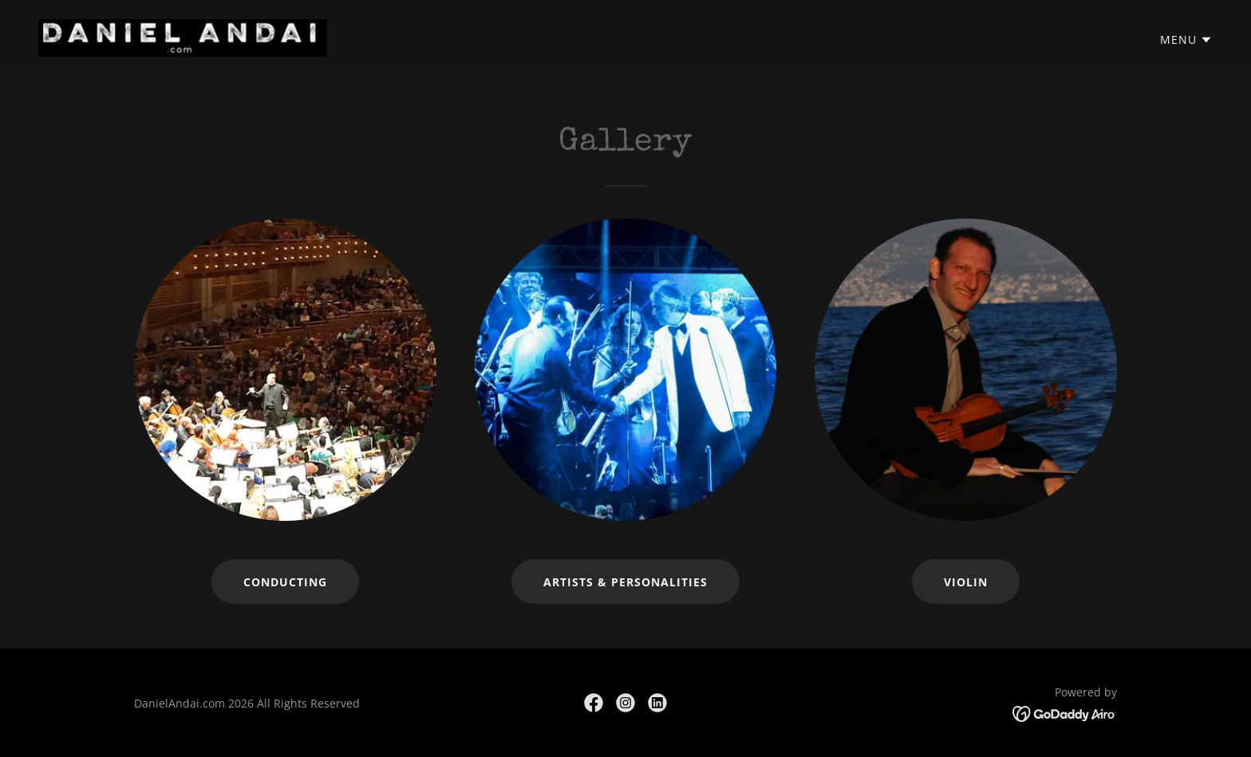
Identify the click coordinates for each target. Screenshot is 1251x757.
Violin (966, 581)
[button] (1186, 39)
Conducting (285, 581)
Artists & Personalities (625, 581)
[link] (182, 36)
